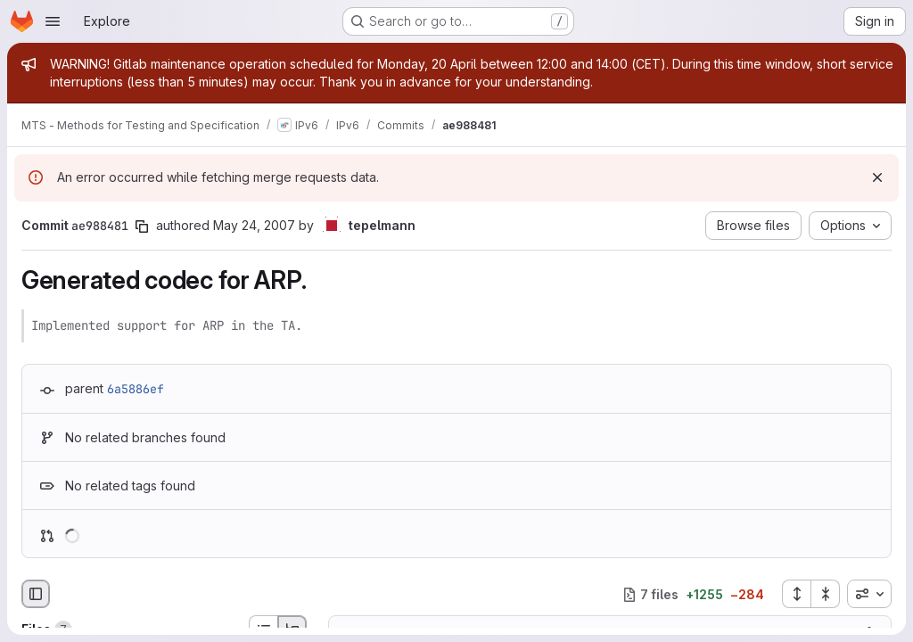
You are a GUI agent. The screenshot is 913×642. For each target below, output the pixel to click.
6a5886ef (135, 389)
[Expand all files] (796, 594)
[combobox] (869, 594)
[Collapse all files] (825, 594)
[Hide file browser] (35, 594)
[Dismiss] (877, 177)
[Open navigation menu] (52, 21)
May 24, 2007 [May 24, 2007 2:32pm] (254, 225)
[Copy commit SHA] (141, 226)
